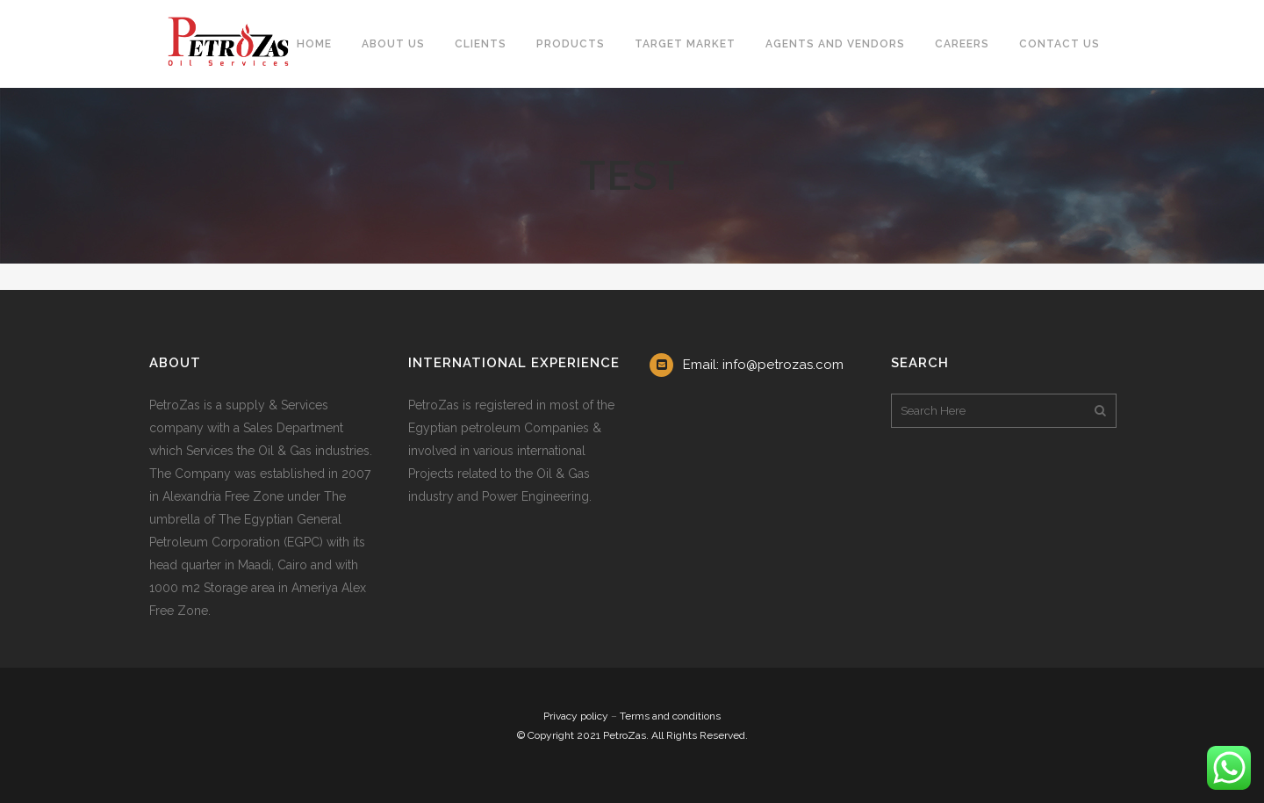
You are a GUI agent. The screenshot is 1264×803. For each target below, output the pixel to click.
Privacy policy (575, 716)
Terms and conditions (670, 716)
